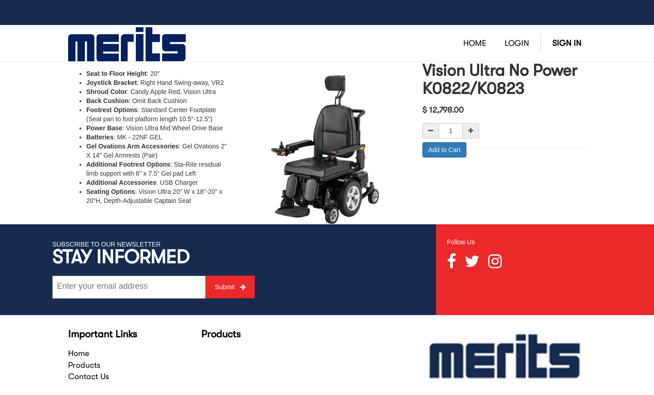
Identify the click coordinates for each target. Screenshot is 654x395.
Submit (230, 287)
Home (78, 353)
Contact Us (88, 376)
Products (84, 365)
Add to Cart (444, 149)
